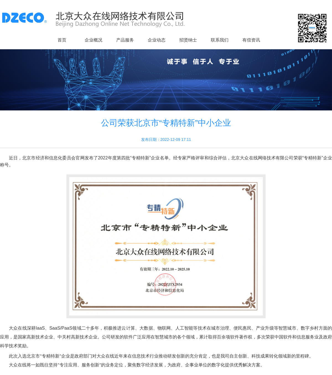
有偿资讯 (251, 40)
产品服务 (125, 40)
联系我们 (220, 40)
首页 (62, 40)
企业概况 (93, 40)
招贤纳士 (188, 40)
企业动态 (156, 40)
